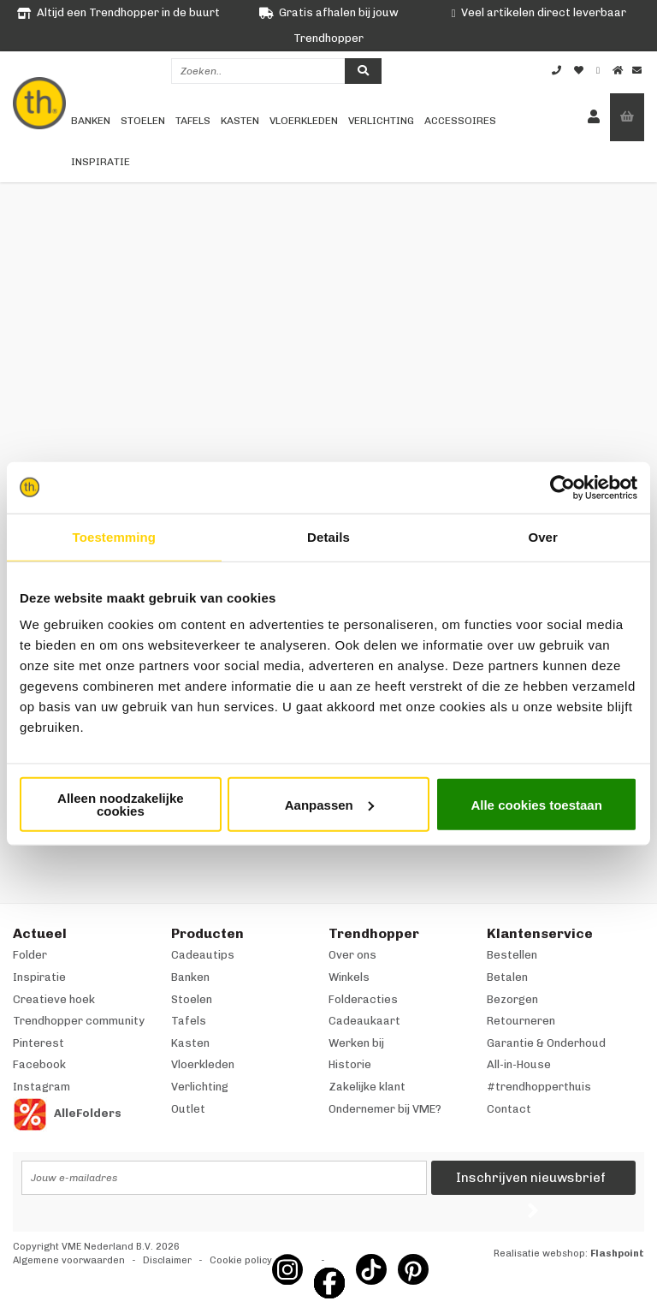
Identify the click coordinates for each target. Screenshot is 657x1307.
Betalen (507, 977)
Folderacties (363, 999)
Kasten (240, 121)
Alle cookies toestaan (536, 804)
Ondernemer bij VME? (384, 1108)
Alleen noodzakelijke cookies (120, 804)
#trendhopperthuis (539, 1086)
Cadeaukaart (364, 1020)
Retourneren (521, 1020)
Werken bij (356, 1043)
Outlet (188, 1108)
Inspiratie (100, 162)
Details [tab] (328, 536)
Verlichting (381, 121)
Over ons (352, 954)
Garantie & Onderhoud (546, 1043)
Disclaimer (167, 1260)
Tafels (192, 121)
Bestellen (512, 954)
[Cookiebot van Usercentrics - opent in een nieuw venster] (562, 487)
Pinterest (38, 1043)
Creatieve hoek (54, 999)
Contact (509, 1108)
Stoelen (143, 121)
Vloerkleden (303, 121)
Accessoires (460, 121)
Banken (90, 121)
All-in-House (519, 1064)
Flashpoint (617, 1253)
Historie (349, 1064)
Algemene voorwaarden (69, 1260)
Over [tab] (543, 536)
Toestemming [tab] (115, 536)
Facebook (39, 1064)
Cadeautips (202, 954)
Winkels (349, 977)
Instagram (41, 1086)
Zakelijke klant (366, 1086)
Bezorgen (512, 999)
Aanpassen (329, 804)
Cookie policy (241, 1260)
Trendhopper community (79, 1020)
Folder (30, 954)
